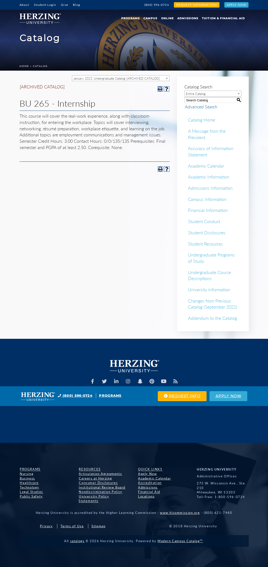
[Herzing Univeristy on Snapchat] (140, 381)
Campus (150, 18)
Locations (146, 496)
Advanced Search (200, 106)
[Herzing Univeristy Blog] (176, 381)
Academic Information (208, 177)
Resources (89, 469)
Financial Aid (149, 492)
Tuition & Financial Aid (223, 18)
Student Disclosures (207, 232)
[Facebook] (92, 381)
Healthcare (29, 483)
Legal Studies (31, 492)
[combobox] (120, 78)
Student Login (45, 5)
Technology (29, 487)
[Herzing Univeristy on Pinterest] (152, 381)
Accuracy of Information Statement (210, 151)
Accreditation (149, 483)
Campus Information (207, 199)
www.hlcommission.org (180, 508)
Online (167, 18)
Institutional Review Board (102, 487)
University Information (209, 289)
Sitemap (98, 522)
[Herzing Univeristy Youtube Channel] (164, 381)
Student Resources (205, 243)
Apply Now (236, 5)
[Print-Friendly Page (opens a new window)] (160, 89)
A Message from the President (207, 134)
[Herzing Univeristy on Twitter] (104, 381)
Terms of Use (72, 522)
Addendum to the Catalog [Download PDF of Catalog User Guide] (212, 318)
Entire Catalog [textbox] (196, 94)
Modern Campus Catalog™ (180, 537)
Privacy (46, 522)
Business (27, 478)
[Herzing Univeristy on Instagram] (128, 381)
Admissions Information (210, 188)
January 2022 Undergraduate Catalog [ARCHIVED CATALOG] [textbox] (116, 78)
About (24, 5)
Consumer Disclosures (98, 483)
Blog (76, 5)
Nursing (26, 474)
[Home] (42, 17)
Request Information (196, 5)
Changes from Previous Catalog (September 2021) (212, 304)
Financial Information (208, 210)
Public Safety (31, 496)
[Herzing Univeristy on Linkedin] (116, 381)
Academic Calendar (206, 166)
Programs (130, 18)
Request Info (181, 396)
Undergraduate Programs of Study (211, 258)
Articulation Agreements (100, 474)
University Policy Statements (104, 496)
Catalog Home (201, 120)
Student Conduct (204, 221)
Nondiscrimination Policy (100, 492)
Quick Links (150, 469)
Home (24, 66)
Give (64, 5)
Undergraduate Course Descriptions (209, 275)
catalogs (77, 537)
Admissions (187, 18)
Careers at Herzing (95, 478)
